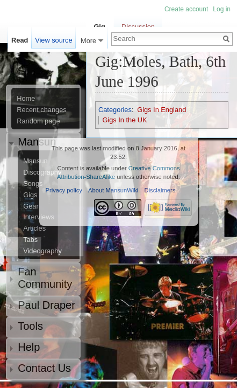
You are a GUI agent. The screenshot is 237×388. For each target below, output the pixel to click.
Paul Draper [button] (46, 305)
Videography (42, 251)
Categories (115, 110)
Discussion (138, 27)
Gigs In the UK (124, 120)
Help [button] (29, 347)
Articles (34, 228)
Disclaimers (160, 190)
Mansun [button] (37, 142)
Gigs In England (161, 110)
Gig (99, 27)
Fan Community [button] (45, 278)
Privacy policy (64, 190)
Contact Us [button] (44, 368)
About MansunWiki (113, 190)
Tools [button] (30, 326)
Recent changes (41, 110)
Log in (222, 9)
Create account (186, 9)
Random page (38, 121)
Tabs (30, 240)
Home (26, 98)
